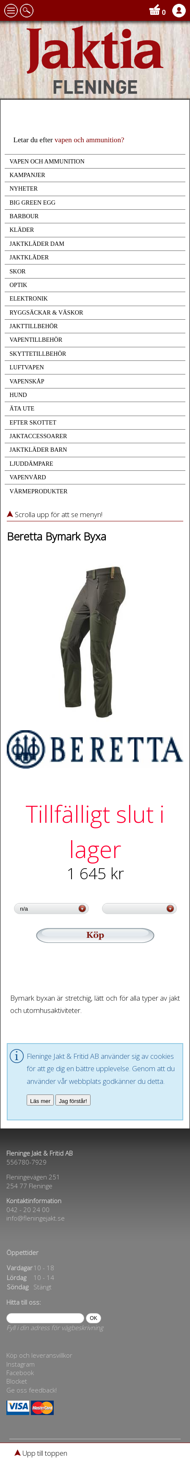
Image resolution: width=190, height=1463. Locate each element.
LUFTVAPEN (26, 367)
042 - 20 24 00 (28, 1209)
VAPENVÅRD (27, 477)
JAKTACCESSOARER (38, 436)
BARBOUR (24, 216)
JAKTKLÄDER (29, 257)
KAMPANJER (27, 175)
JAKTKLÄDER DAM (36, 243)
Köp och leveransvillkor (39, 1355)
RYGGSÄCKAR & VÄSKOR (46, 312)
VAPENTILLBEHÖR (35, 339)
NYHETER (23, 188)
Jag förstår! (73, 1101)
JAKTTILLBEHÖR (33, 326)
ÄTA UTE (21, 408)
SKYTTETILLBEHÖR (37, 353)
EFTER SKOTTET (32, 422)
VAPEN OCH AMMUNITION (46, 161)
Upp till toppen (40, 1453)
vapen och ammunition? (89, 140)
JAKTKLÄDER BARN (38, 449)
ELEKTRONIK (28, 298)
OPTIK (18, 284)
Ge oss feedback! (31, 1390)
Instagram (20, 1364)
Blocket (16, 1381)
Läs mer (40, 1101)
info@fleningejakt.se (35, 1218)
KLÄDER (21, 229)
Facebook (20, 1372)
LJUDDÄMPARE (31, 463)
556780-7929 (26, 1162)
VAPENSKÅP (26, 381)
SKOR (17, 271)
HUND (18, 394)
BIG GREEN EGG (32, 202)
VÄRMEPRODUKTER (38, 491)
